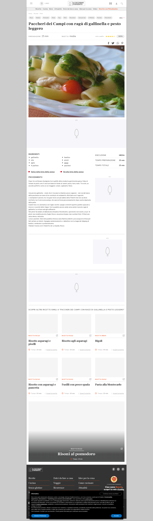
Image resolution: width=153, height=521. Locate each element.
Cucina (45, 9)
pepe (66, 163)
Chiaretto (47, 226)
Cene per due (81, 18)
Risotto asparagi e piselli (39, 342)
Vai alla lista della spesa (73, 172)
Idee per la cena (85, 9)
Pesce (31, 18)
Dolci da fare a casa (70, 9)
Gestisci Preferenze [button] (40, 516)
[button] (122, 17)
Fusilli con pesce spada (76, 384)
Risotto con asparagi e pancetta (42, 386)
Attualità (58, 9)
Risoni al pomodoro (76, 454)
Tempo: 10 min (76, 459)
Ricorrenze (72, 18)
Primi (41, 14)
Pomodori (46, 18)
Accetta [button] (116, 516)
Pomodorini (108, 18)
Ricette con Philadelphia (108, 9)
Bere (51, 9)
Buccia (119, 487)
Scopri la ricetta (51, 350)
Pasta (53, 18)
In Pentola (91, 18)
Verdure (38, 18)
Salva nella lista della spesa (43, 172)
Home (30, 14)
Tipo (59, 18)
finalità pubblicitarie (41, 504)
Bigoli (98, 341)
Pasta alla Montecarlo (108, 384)
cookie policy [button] (88, 499)
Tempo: (36, 350)
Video (95, 9)
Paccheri (99, 18)
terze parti (59, 500)
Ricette (38, 9)
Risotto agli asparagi (74, 341)
